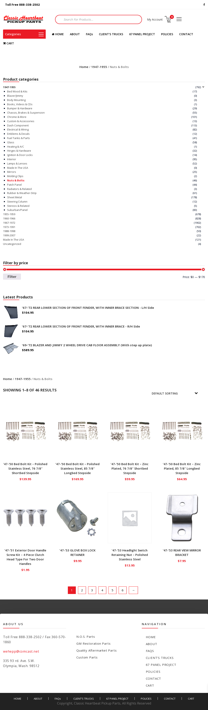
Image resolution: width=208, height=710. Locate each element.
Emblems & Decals (18, 134)
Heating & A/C (15, 146)
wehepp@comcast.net (21, 651)
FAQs (89, 34)
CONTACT (186, 34)
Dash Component (18, 125)
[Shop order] (177, 393)
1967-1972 (9, 223)
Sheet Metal (14, 197)
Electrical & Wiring (18, 129)
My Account (155, 19)
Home (83, 67)
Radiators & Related (19, 189)
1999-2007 (9, 235)
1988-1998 (9, 231)
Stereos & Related (18, 206)
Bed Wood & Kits (17, 91)
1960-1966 (9, 218)
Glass (10, 142)
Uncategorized (12, 244)
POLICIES (167, 34)
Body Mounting (16, 100)
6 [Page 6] (123, 590)
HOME (58, 34)
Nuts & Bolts (15, 180)
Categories (24, 34)
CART (8, 43)
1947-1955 (99, 67)
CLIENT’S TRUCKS (111, 34)
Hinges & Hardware (19, 150)
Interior (11, 159)
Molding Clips (15, 176)
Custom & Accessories (20, 121)
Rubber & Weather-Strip (22, 193)
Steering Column (17, 201)
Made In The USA (17, 168)
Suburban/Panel (17, 210)
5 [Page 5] (112, 590)
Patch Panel (14, 184)
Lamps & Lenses (17, 163)
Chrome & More (16, 117)
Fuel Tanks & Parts (18, 138)
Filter (12, 277)
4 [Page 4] (102, 590)
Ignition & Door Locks (20, 155)
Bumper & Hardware (19, 108)
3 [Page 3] (92, 590)
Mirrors (11, 172)
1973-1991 (9, 227)
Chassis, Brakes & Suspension (26, 112)
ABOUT (75, 34)
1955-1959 (9, 214)
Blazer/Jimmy (15, 96)
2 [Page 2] (82, 590)
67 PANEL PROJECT (142, 34)
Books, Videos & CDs (19, 104)
